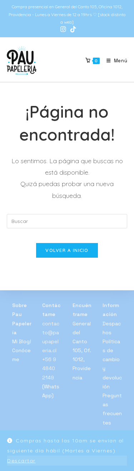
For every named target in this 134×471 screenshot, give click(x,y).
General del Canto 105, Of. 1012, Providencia (82, 350)
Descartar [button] (21, 460)
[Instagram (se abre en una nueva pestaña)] (63, 29)
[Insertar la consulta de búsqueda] (67, 221)
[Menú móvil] (114, 61)
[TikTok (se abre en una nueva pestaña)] (72, 29)
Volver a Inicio (67, 250)
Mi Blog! (21, 341)
